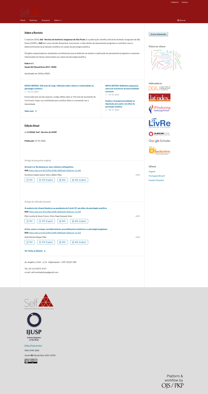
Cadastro (175, 2)
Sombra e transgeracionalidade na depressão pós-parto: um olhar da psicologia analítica (120, 104)
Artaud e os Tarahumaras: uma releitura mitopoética (49, 167)
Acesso (185, 2)
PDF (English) (47, 180)
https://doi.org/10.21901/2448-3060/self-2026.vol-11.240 (55, 170)
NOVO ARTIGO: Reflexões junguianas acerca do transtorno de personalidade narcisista (122, 89)
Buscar (181, 20)
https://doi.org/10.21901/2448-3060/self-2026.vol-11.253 (55, 232)
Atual (22, 20)
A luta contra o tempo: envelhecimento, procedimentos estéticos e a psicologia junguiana (66, 229)
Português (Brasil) (157, 176)
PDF (31, 180)
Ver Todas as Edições (34, 251)
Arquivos (46, 20)
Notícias (33, 20)
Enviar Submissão (158, 34)
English (152, 171)
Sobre (57, 20)
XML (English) (80, 180)
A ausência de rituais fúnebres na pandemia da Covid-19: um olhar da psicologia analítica (66, 208)
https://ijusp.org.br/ (33, 345)
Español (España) (156, 180)
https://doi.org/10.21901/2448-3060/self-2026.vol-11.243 (55, 211)
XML (63, 180)
